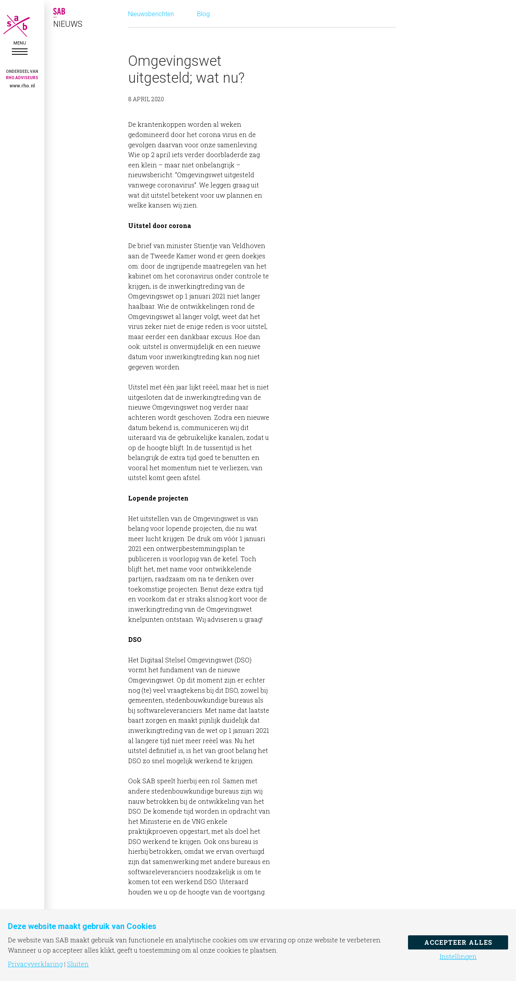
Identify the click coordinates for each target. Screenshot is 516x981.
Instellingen (458, 956)
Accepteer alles (458, 942)
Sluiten (78, 964)
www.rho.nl (22, 86)
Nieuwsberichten (151, 14)
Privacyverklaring (35, 964)
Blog (203, 14)
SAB (19, 26)
